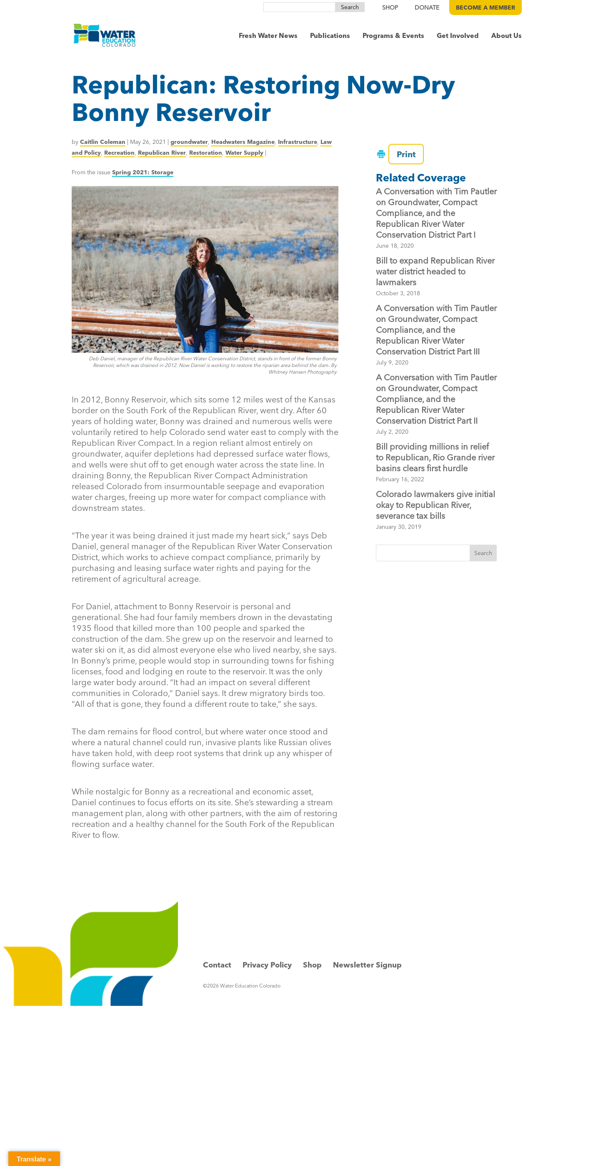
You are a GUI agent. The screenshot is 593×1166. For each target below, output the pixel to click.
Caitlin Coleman (102, 142)
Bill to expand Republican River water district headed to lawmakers (435, 271)
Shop (312, 965)
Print (401, 154)
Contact (217, 965)
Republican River (162, 152)
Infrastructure (297, 142)
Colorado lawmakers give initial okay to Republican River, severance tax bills (435, 505)
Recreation (119, 152)
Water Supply (244, 152)
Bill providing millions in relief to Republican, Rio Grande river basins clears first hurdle (435, 457)
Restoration (205, 152)
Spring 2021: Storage (142, 172)
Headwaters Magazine (243, 142)
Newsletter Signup (367, 965)
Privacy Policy (267, 965)
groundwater (189, 142)
